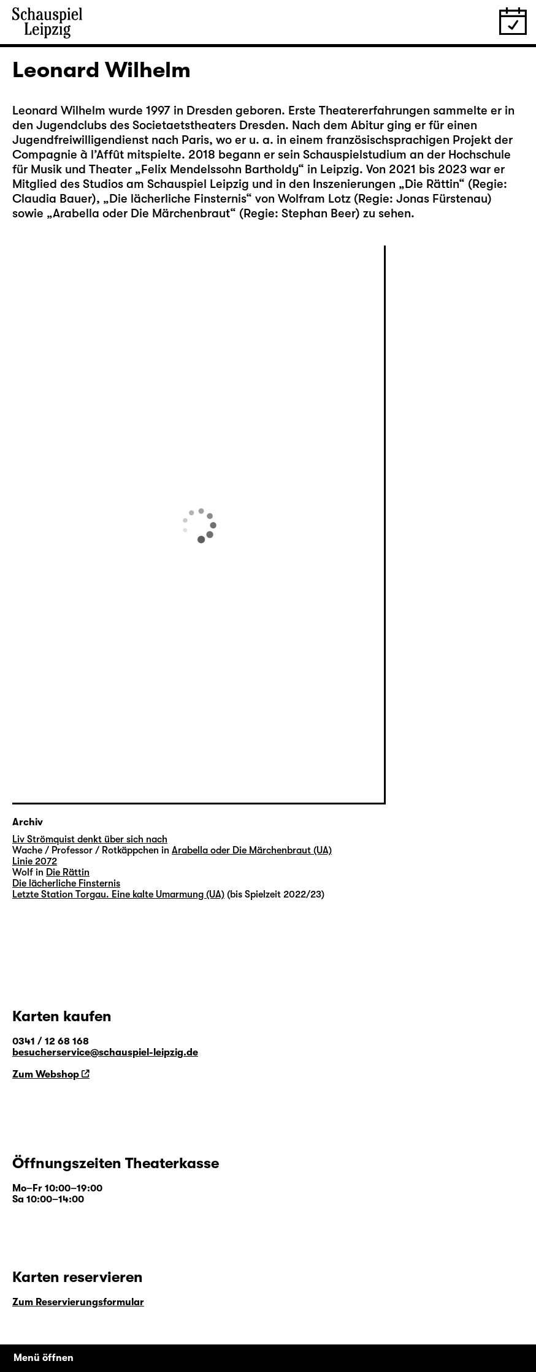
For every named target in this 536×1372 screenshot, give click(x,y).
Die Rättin (432, 184)
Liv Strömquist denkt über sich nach (89, 839)
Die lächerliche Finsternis (177, 199)
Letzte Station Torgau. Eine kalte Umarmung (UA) (118, 894)
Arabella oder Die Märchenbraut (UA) (252, 850)
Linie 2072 (34, 861)
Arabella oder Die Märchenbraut (141, 213)
